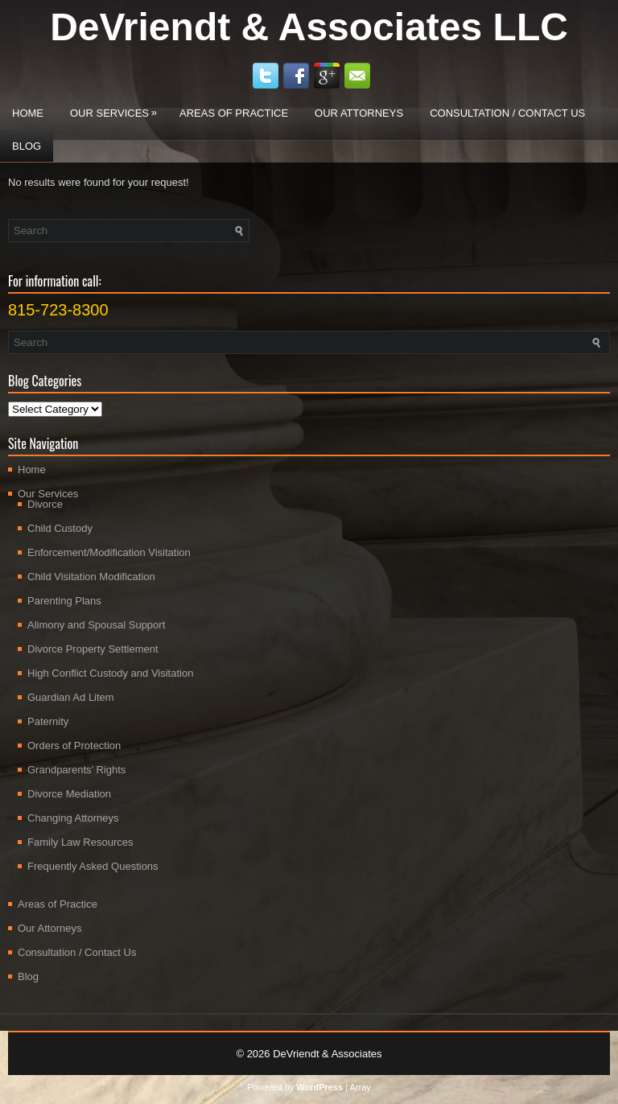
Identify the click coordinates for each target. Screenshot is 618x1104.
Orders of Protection (74, 745)
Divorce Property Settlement (93, 649)
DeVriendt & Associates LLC (309, 27)
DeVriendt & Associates (327, 1054)
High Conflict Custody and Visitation (110, 673)
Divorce (45, 504)
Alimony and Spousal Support (96, 625)
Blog (26, 146)
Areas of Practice (233, 113)
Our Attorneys (359, 113)
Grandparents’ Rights (76, 770)
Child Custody (60, 528)
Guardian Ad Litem (70, 697)
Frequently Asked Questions (93, 866)
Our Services (117, 108)
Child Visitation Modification (91, 577)
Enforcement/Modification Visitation (109, 552)
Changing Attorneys (72, 818)
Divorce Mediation (69, 794)
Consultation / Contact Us (507, 113)
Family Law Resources (80, 842)
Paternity (47, 721)
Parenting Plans (64, 601)
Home (27, 113)
